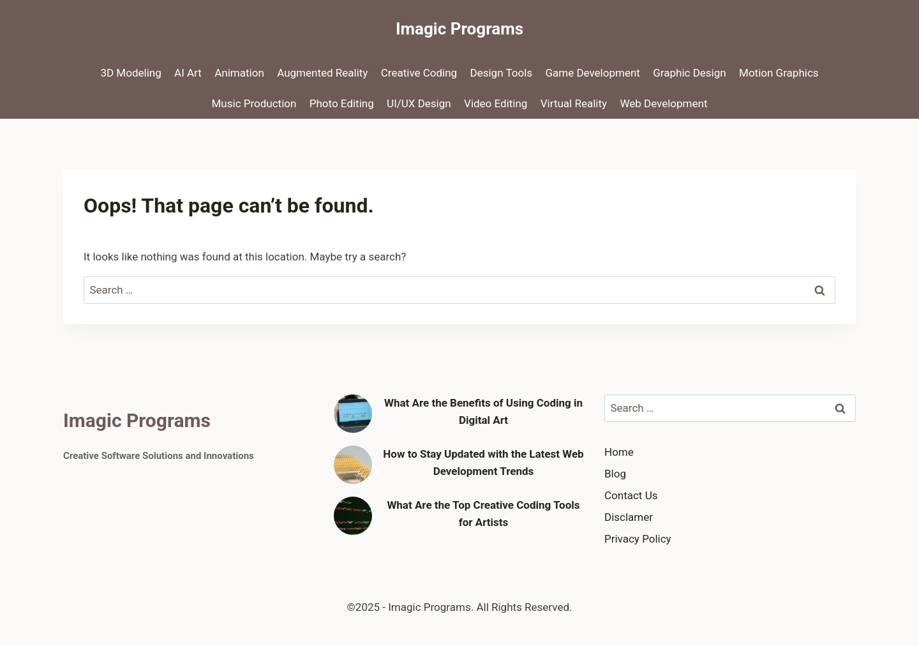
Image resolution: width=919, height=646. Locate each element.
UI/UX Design (419, 103)
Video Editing (495, 103)
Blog (615, 473)
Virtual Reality (574, 103)
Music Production (254, 103)
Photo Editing (342, 103)
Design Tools (501, 72)
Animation (239, 72)
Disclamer (628, 517)
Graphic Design (689, 72)
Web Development (663, 103)
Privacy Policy (637, 538)
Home (619, 452)
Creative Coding (419, 72)
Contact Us (630, 495)
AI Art (188, 72)
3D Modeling (130, 72)
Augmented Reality (322, 72)
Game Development (592, 72)
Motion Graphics (779, 72)
